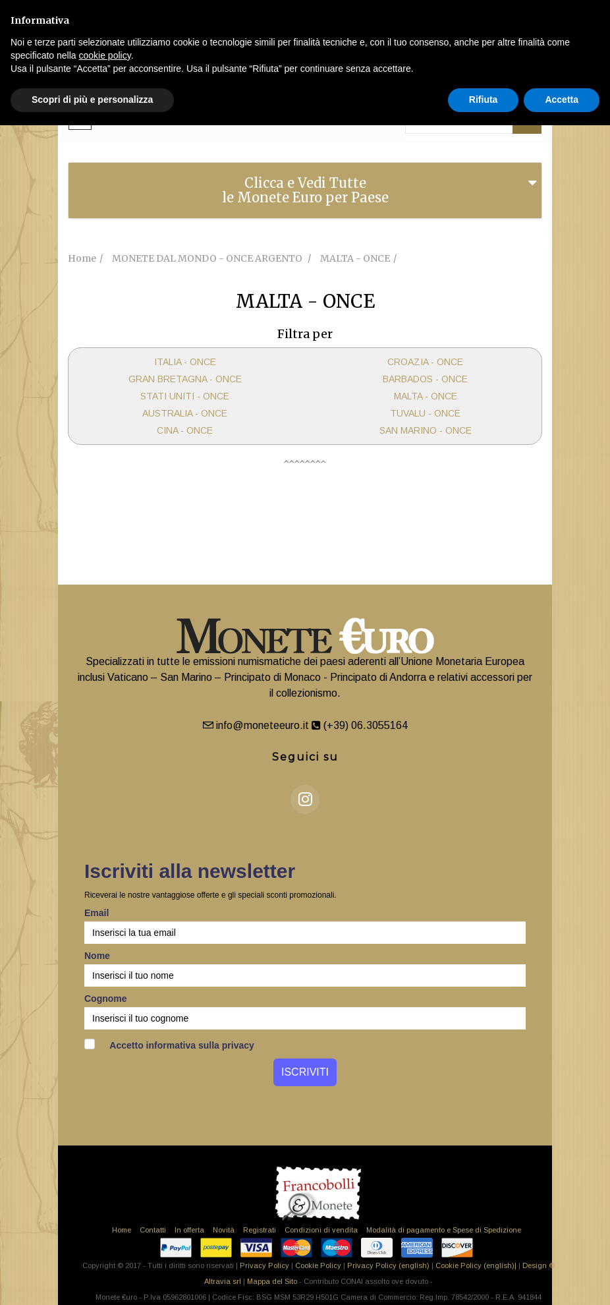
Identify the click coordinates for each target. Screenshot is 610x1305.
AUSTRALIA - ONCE (184, 413)
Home (121, 1230)
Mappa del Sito (272, 1281)
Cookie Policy (318, 1265)
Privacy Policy (264, 1265)
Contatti (153, 1230)
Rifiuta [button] (483, 99)
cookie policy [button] (105, 55)
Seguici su (305, 757)
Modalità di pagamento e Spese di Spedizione (443, 1230)
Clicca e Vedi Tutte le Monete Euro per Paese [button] (305, 190)
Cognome (105, 998)
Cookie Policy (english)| (475, 1265)
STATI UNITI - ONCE (184, 396)
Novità (224, 1230)
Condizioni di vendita (321, 1230)
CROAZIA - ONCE (425, 362)
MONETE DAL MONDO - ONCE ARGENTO (208, 258)
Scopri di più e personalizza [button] (92, 99)
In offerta (189, 1230)
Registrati (259, 1230)
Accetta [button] (561, 99)
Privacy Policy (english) (388, 1265)
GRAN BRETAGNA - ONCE (185, 379)
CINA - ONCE (185, 430)
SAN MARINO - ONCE (425, 430)
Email (96, 913)
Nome (97, 955)
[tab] (305, 190)
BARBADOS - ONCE (425, 379)
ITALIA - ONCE (185, 362)
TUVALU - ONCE (425, 413)
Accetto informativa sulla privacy (169, 1045)
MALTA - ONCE (425, 396)
